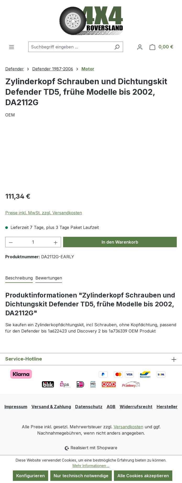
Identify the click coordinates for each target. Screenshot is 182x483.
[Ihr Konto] (140, 47)
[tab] (19, 278)
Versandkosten (128, 426)
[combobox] (69, 47)
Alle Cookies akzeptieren (143, 475)
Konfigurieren (30, 475)
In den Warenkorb (120, 242)
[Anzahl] (33, 242)
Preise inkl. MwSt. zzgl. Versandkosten (43, 212)
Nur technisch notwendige (81, 475)
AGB (111, 406)
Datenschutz (88, 406)
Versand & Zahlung (51, 406)
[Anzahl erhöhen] (55, 242)
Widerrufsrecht (136, 406)
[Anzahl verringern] (10, 242)
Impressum (15, 406)
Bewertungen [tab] (48, 277)
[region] (91, 157)
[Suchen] (117, 47)
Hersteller (167, 406)
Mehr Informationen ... (91, 465)
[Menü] (11, 47)
